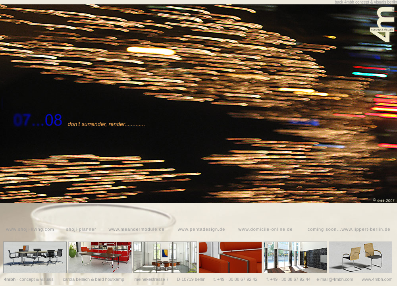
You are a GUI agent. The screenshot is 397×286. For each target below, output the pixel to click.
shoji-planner (81, 229)
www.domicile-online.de (265, 229)
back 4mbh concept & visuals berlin (366, 2)
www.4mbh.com (377, 279)
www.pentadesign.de (201, 229)
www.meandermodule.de (137, 229)
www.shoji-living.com (30, 229)
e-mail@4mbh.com (334, 279)
